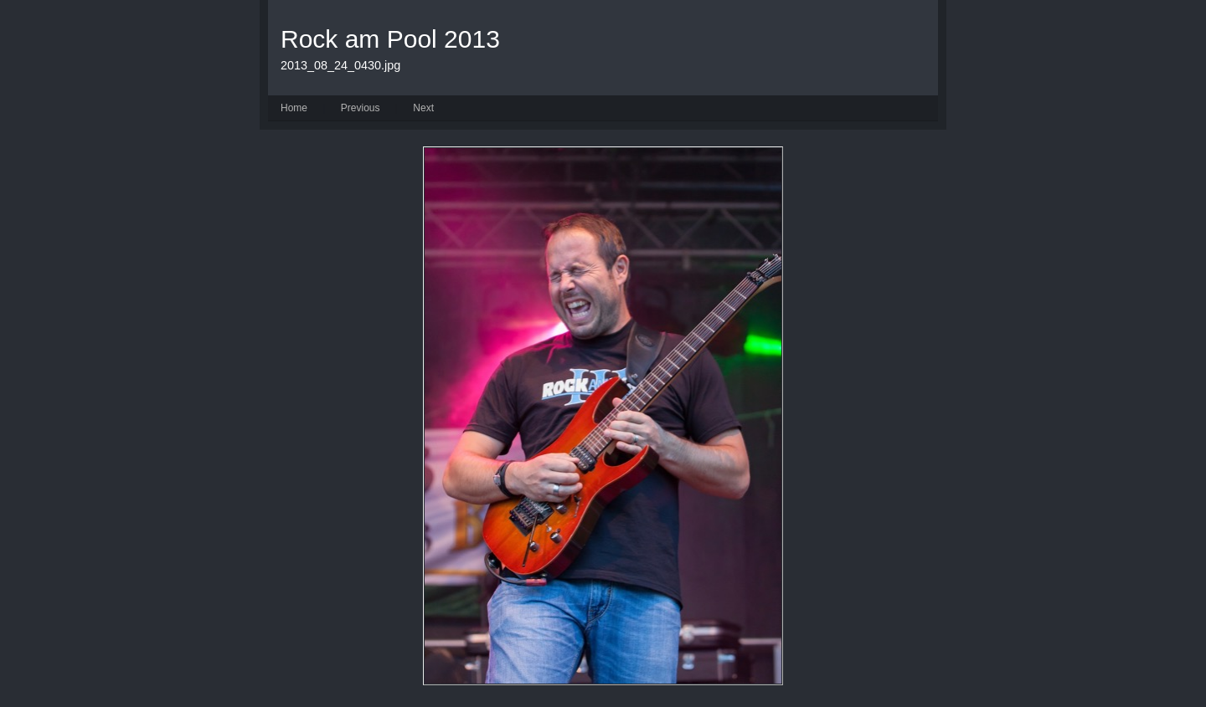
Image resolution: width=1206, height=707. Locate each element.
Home (294, 108)
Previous (360, 108)
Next (423, 108)
